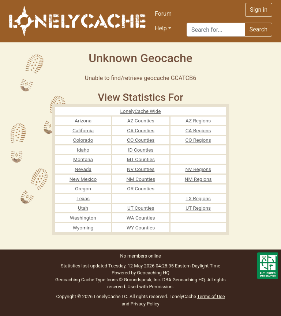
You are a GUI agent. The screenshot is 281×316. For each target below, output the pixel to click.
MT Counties (140, 159)
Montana (83, 159)
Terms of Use (211, 296)
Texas (83, 198)
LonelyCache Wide (140, 111)
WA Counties (141, 218)
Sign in (258, 9)
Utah (83, 208)
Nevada (83, 169)
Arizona (83, 120)
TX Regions (198, 198)
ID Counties (141, 150)
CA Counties (140, 130)
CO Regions (198, 140)
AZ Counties (140, 120)
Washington (83, 218)
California (83, 130)
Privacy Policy (145, 304)
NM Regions (198, 179)
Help (161, 28)
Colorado (83, 140)
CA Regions (198, 130)
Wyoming (83, 228)
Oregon (83, 188)
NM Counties (140, 179)
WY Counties (141, 228)
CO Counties (140, 140)
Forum (163, 13)
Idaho (83, 150)
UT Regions (198, 208)
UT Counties (140, 208)
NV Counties (140, 169)
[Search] (216, 30)
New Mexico (83, 179)
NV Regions (198, 169)
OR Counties (140, 188)
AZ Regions (198, 120)
